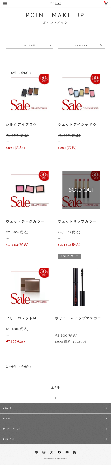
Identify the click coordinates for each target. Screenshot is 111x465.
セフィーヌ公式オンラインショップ (55, 3)
